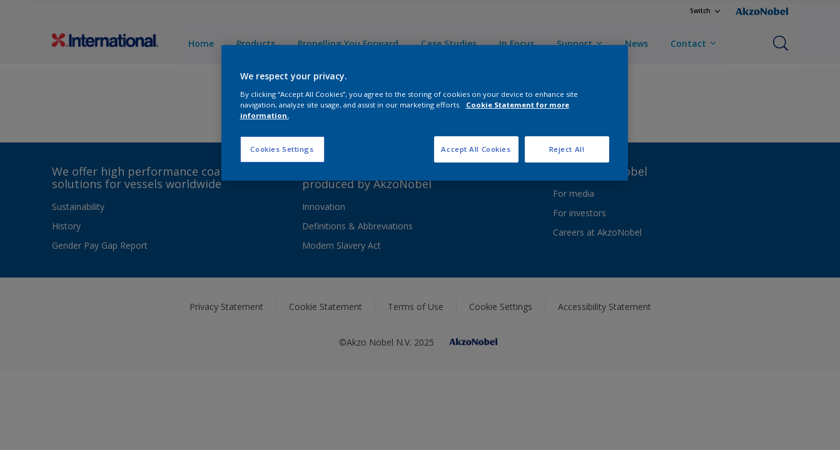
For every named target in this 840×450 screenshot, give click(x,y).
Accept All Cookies (475, 149)
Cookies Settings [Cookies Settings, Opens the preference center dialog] (281, 149)
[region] (424, 113)
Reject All (567, 149)
